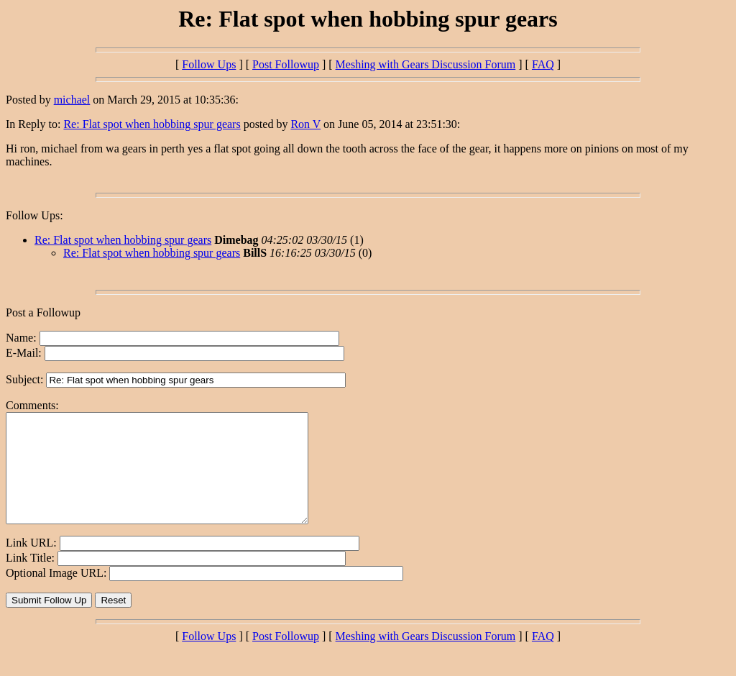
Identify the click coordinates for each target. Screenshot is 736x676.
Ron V (305, 124)
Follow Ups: (34, 215)
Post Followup (285, 64)
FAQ (543, 64)
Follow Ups (209, 64)
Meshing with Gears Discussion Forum (426, 64)
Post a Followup (43, 312)
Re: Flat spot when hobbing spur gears (151, 124)
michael (72, 99)
